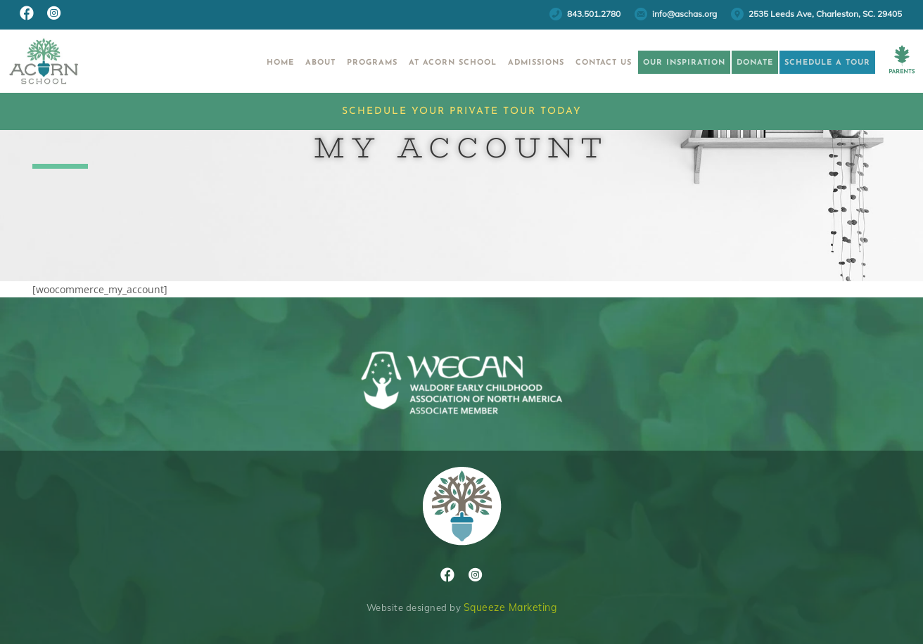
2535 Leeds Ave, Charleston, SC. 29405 (825, 13)
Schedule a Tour (815, 63)
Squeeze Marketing (510, 607)
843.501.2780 (593, 13)
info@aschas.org (684, 13)
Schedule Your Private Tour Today (462, 111)
